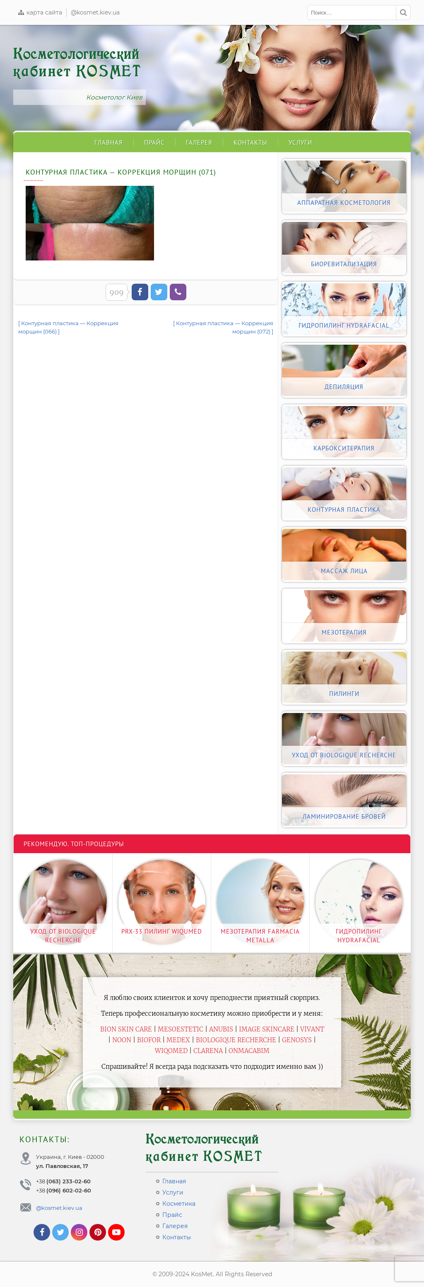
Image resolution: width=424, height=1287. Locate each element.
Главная (108, 142)
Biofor (149, 1040)
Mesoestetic (180, 1029)
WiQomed (171, 1051)
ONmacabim (249, 1051)
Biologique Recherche (236, 1040)
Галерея (199, 142)
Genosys (297, 1040)
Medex (178, 1040)
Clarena (208, 1051)
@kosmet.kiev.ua (95, 12)
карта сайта (39, 12)
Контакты (250, 142)
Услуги (300, 142)
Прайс (154, 142)
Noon (121, 1040)
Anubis (221, 1029)
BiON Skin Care (126, 1029)
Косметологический (77, 63)
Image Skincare (266, 1029)
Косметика (178, 1203)
